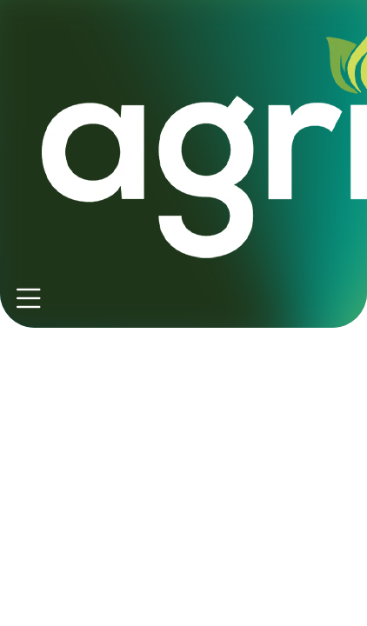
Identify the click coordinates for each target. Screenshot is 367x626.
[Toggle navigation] (28, 298)
